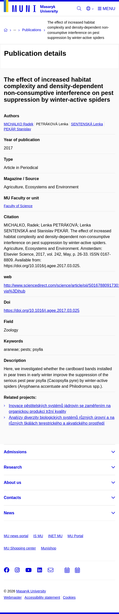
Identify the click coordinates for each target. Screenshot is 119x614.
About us (12, 482)
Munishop (48, 548)
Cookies (69, 597)
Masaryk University (31, 591)
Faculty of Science (18, 206)
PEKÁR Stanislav (17, 129)
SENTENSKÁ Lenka (87, 124)
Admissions (15, 452)
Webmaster (13, 597)
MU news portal (16, 536)
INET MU (55, 536)
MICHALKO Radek (18, 124)
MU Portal (75, 536)
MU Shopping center (20, 548)
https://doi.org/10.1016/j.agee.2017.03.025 (42, 310)
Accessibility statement (42, 597)
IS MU (38, 536)
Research (13, 467)
